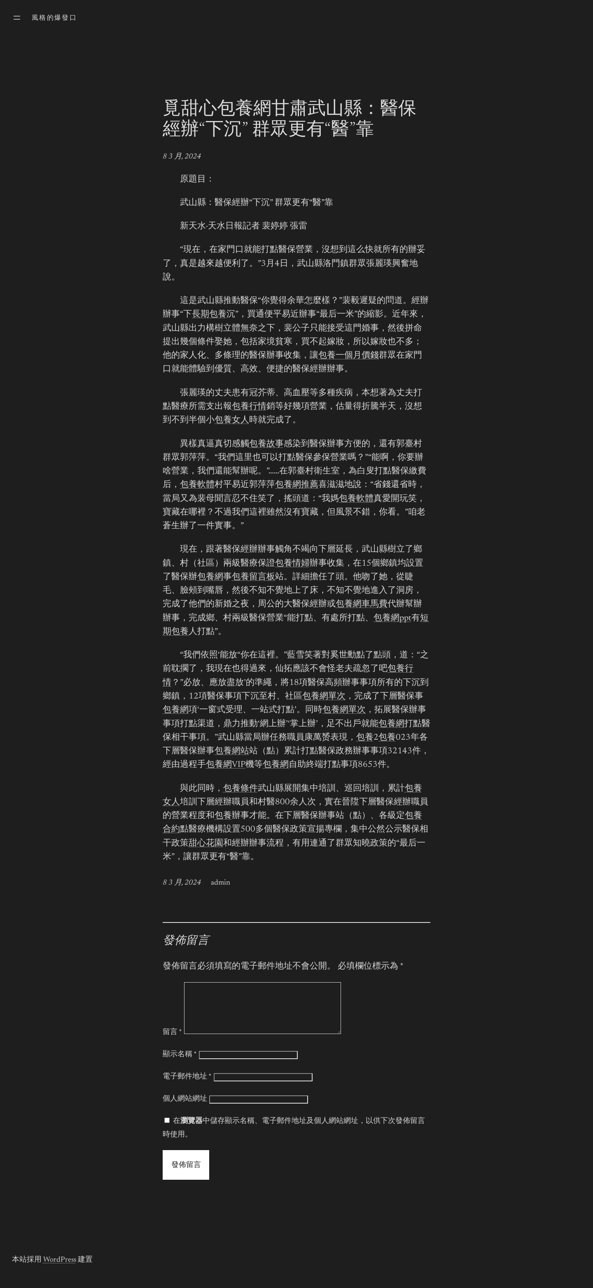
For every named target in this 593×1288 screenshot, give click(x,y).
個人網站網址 (185, 1109)
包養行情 (249, 407)
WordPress (59, 1270)
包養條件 (240, 789)
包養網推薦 (296, 485)
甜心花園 (206, 843)
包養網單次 (324, 696)
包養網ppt (392, 618)
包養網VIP (225, 765)
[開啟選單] (17, 18)
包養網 (210, 577)
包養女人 (232, 420)
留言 (172, 1042)
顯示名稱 (180, 1064)
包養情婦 (292, 563)
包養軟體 (197, 485)
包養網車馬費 (362, 604)
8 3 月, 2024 (182, 157)
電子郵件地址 (187, 1086)
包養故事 (266, 444)
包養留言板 (253, 577)
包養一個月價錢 (348, 356)
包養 (365, 738)
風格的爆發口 (54, 18)
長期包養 (209, 314)
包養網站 (232, 751)
